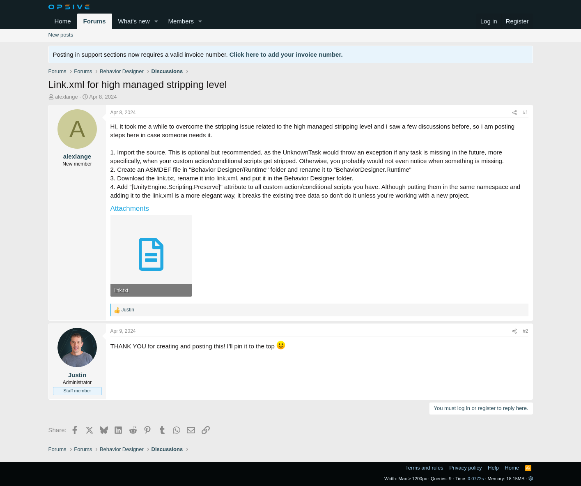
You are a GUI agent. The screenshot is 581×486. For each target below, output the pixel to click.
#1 (525, 112)
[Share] (514, 112)
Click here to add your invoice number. (286, 54)
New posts (60, 35)
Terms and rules (424, 468)
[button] (156, 21)
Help (493, 468)
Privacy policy (465, 468)
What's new (134, 21)
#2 (525, 331)
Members (181, 21)
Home (63, 21)
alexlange (66, 97)
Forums (94, 21)
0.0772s (476, 478)
